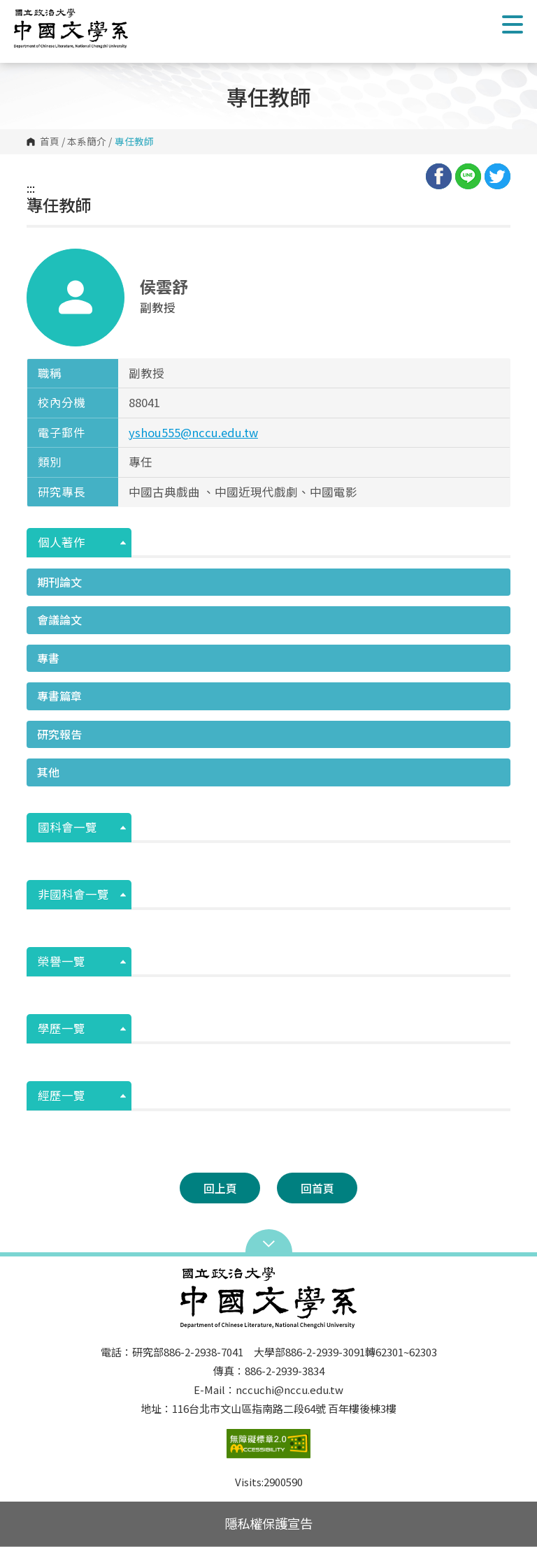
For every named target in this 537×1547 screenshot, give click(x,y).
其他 (48, 771)
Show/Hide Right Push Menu (512, 24)
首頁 (49, 142)
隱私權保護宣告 (268, 1523)
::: (31, 187)
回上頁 (220, 1188)
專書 (48, 658)
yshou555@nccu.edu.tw (193, 432)
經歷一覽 (61, 1095)
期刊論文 (59, 581)
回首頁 (317, 1188)
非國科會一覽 (73, 894)
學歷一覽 (61, 1028)
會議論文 (59, 619)
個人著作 (61, 542)
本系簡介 (86, 142)
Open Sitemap (268, 1242)
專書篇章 (59, 695)
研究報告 (59, 734)
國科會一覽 (67, 827)
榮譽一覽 (61, 961)
